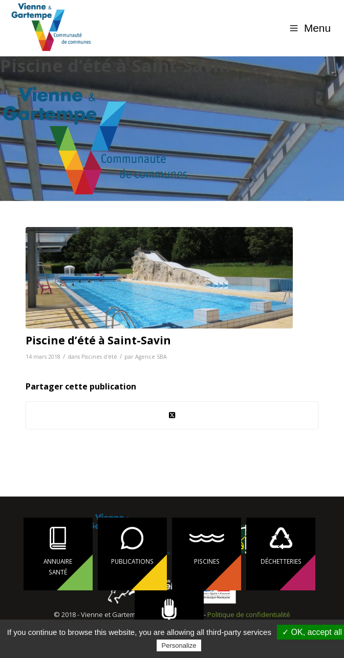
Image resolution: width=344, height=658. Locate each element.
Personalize (179, 645)
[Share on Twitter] (171, 415)
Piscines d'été (99, 356)
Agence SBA (151, 356)
